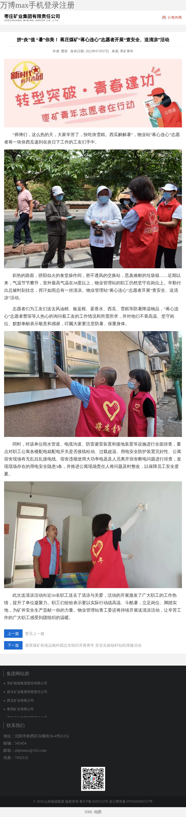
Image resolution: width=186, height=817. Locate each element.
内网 (170, 17)
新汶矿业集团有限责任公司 (27, 692)
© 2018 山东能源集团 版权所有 (56, 801)
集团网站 (180, 17)
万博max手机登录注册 (37, 5)
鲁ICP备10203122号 (93, 801)
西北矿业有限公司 (20, 700)
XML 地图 (93, 812)
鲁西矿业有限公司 (20, 709)
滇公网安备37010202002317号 (131, 801)
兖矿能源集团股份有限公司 (27, 683)
